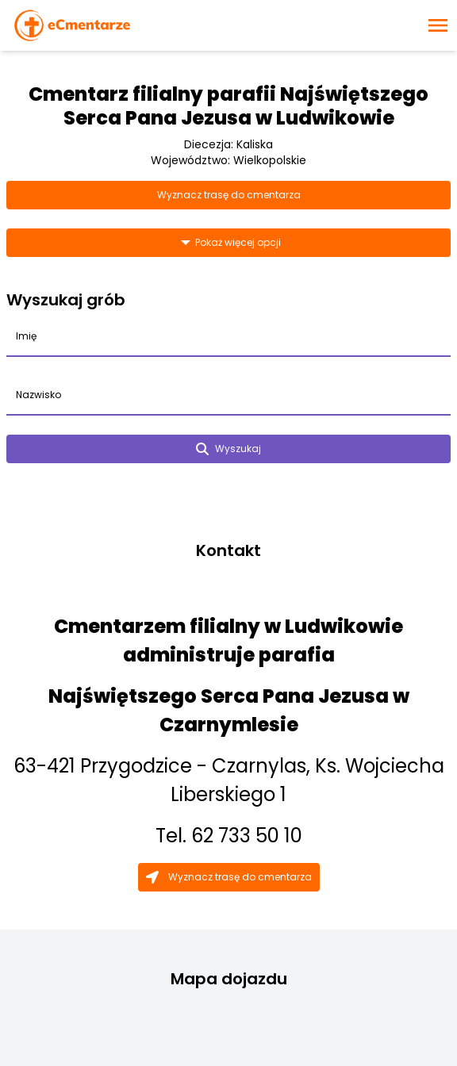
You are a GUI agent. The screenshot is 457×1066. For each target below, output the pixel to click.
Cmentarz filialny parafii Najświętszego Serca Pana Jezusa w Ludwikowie (228, 106)
